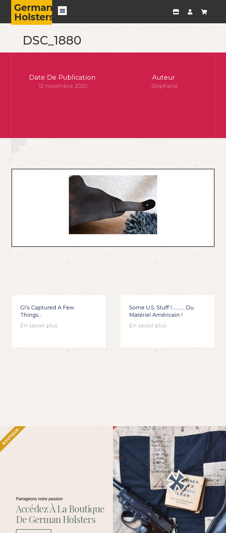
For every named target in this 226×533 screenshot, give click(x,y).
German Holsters (34, 12)
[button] (62, 10)
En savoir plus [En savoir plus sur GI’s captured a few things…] (38, 325)
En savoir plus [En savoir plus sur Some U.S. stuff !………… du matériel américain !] (147, 325)
